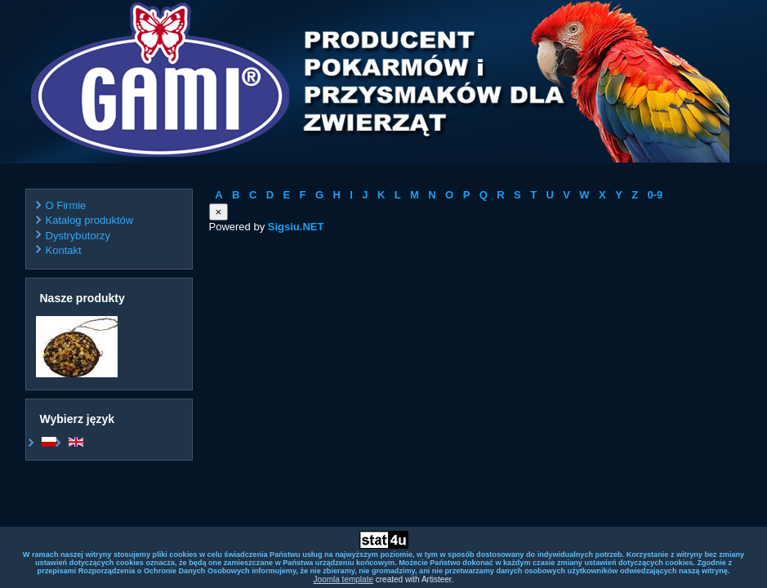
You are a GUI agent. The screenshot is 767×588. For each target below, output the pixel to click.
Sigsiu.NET (296, 226)
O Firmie (66, 205)
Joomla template (343, 579)
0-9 (655, 195)
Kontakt (64, 250)
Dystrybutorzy (78, 235)
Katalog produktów (90, 220)
